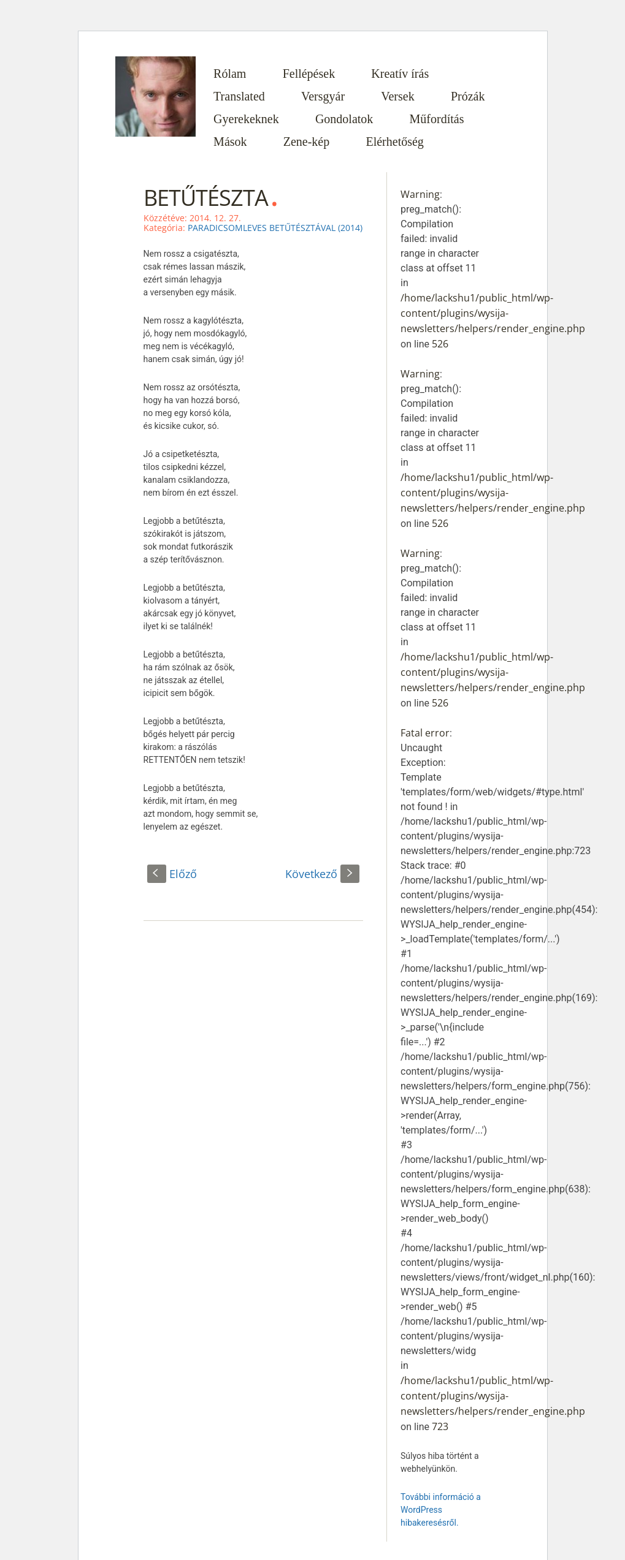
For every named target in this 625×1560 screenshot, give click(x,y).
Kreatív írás (400, 73)
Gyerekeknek (246, 119)
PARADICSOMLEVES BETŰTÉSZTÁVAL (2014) (275, 227)
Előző (172, 873)
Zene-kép (306, 141)
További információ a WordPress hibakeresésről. (441, 1510)
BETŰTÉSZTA (206, 198)
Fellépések (309, 73)
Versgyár (323, 96)
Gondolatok (344, 119)
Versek (397, 96)
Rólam (229, 73)
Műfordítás (437, 119)
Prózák (468, 96)
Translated (239, 96)
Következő (322, 873)
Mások (230, 141)
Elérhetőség (394, 141)
